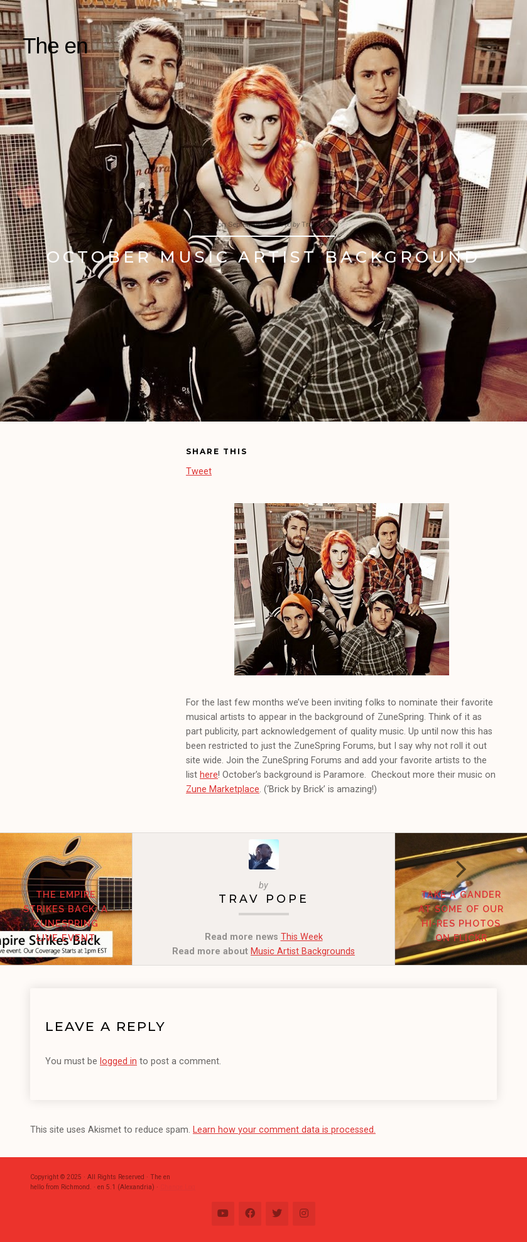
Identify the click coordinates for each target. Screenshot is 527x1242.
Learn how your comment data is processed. (284, 1130)
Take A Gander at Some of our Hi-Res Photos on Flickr (461, 916)
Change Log (177, 1187)
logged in (118, 1061)
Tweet (199, 471)
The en (55, 45)
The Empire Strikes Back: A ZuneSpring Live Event (65, 916)
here (209, 775)
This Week (302, 937)
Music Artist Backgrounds (303, 951)
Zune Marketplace (222, 789)
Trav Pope (264, 898)
